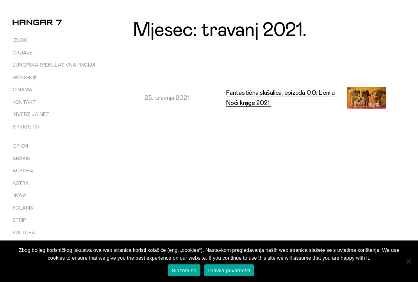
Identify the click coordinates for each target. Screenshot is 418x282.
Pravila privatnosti (229, 270)
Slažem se (184, 270)
